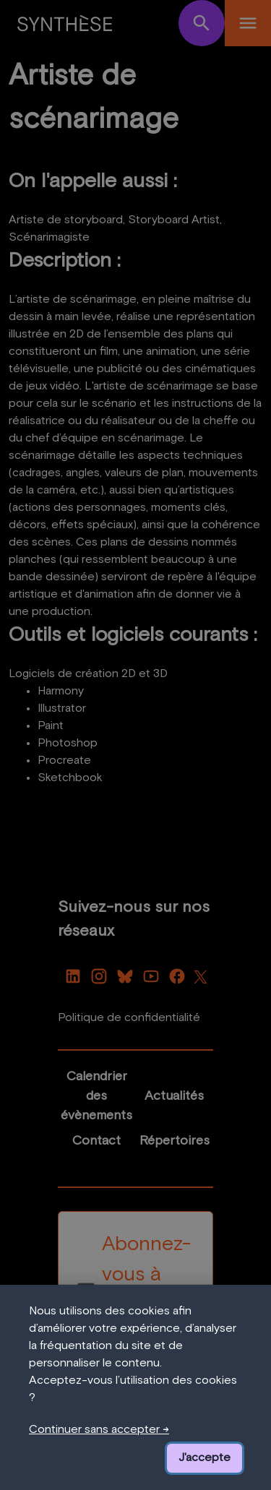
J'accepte (204, 1457)
